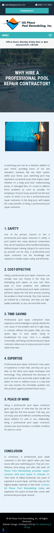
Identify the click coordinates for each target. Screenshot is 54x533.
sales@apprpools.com (13, 4)
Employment (27, 10)
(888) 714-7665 (43, 4)
